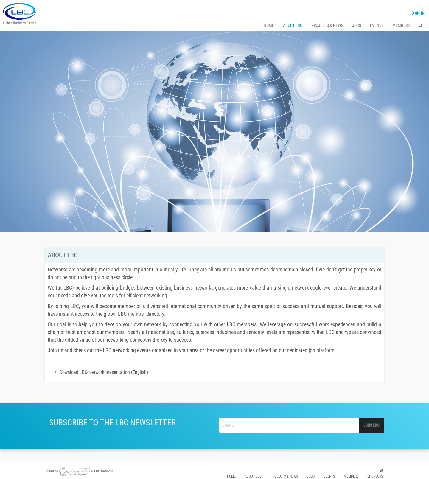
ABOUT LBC (292, 25)
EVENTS (376, 25)
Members (401, 25)
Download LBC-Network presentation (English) (104, 372)
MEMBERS (351, 476)
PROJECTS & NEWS (327, 25)
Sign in (418, 13)
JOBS (356, 25)
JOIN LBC (371, 425)
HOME (269, 25)
